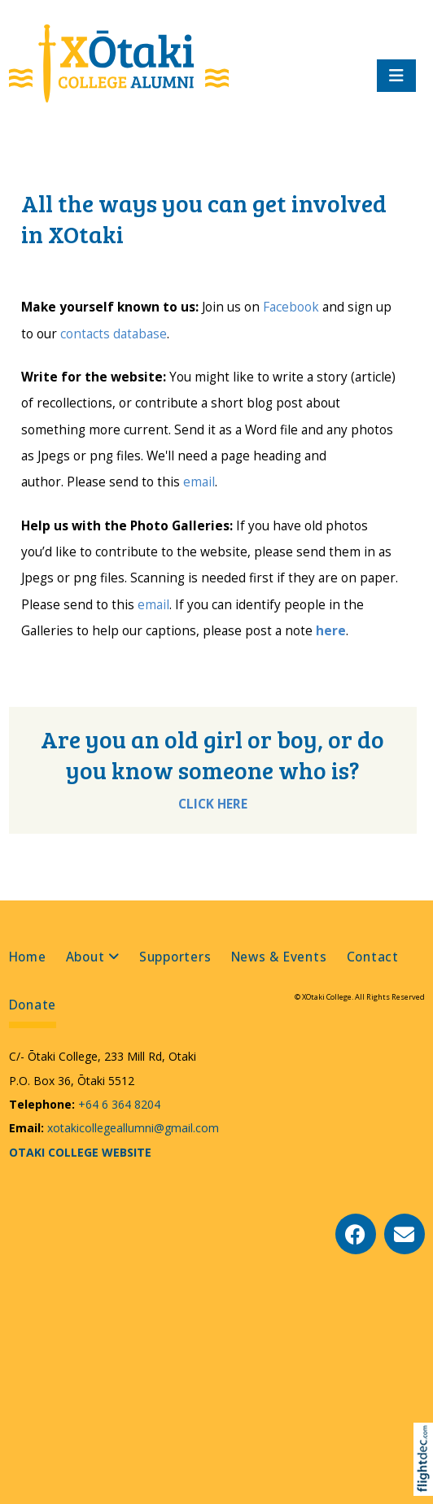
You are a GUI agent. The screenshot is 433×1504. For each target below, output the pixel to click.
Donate (33, 1005)
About (85, 957)
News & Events (279, 957)
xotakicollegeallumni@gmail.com (131, 1128)
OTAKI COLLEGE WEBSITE (80, 1152)
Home (27, 957)
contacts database (113, 333)
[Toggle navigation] (396, 75)
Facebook (291, 307)
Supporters (175, 957)
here (331, 630)
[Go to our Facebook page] (355, 1234)
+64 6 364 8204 (117, 1104)
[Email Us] (404, 1234)
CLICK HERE (212, 804)
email (199, 481)
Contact (373, 957)
